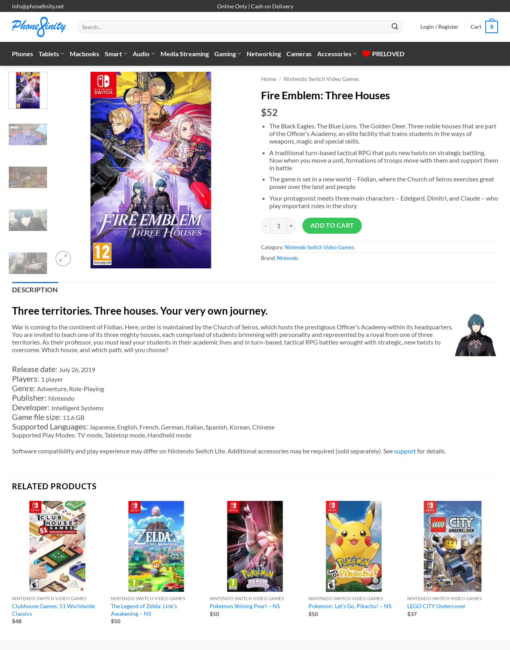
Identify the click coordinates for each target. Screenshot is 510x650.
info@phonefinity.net (38, 6)
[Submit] (395, 27)
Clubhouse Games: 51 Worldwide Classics (53, 610)
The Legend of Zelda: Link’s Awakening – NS (144, 610)
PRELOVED (383, 53)
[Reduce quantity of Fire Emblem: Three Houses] (266, 226)
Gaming (227, 54)
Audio (144, 54)
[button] (439, 27)
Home (268, 79)
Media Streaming (185, 53)
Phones (22, 53)
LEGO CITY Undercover (436, 606)
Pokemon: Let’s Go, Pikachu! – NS (349, 606)
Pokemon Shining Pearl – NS (245, 606)
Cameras (299, 53)
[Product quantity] (278, 226)
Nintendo (287, 258)
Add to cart (332, 225)
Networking (264, 53)
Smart (116, 54)
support (405, 451)
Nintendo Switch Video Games (321, 79)
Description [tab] (35, 290)
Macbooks (84, 53)
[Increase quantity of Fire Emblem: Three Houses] (291, 226)
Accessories (337, 54)
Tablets (51, 54)
